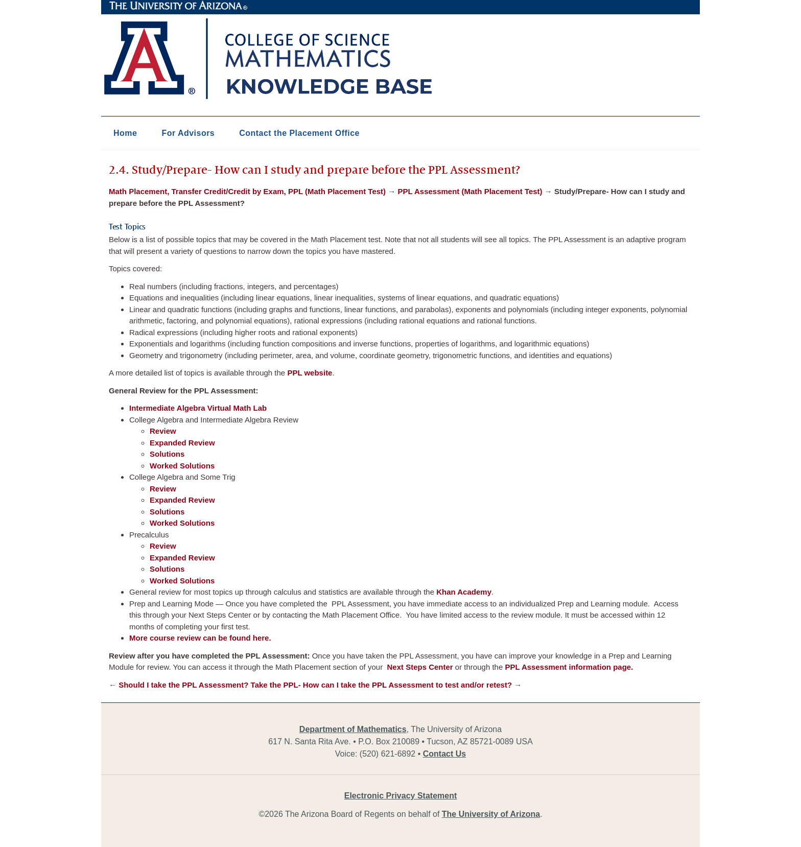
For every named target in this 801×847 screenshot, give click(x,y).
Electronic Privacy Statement (400, 795)
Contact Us (444, 753)
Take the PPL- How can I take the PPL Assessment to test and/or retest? (381, 684)
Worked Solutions (182, 465)
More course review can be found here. (200, 637)
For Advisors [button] (188, 133)
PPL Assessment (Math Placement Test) (469, 191)
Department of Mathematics (353, 729)
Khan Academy (463, 591)
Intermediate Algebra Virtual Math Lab (198, 408)
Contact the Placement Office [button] (299, 133)
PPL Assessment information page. (569, 667)
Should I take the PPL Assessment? (183, 684)
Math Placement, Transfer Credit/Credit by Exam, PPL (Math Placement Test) (247, 191)
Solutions (167, 454)
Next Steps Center (419, 667)
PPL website (309, 372)
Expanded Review (182, 442)
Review (163, 431)
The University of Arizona (178, 5)
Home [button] (125, 133)
